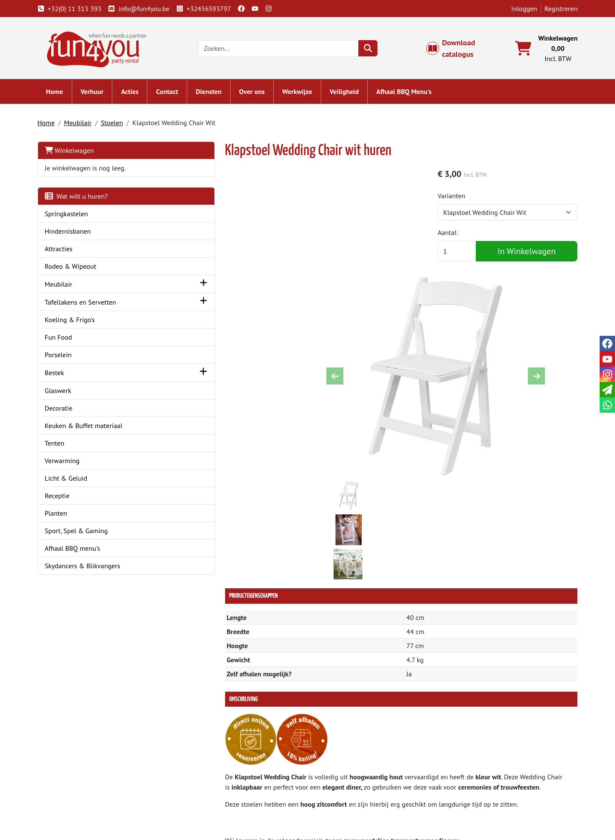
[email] (607, 389)
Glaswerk (62, 392)
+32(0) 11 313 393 (74, 8)
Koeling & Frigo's (74, 321)
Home (58, 94)
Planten (60, 515)
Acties (134, 94)
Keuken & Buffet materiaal (88, 427)
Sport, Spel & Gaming (80, 533)
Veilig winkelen (341, 787)
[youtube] (259, 8)
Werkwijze (301, 94)
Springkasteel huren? (215, 787)
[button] (156, 286)
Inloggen (520, 8)
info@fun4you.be (143, 8)
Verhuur (96, 94)
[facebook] (245, 8)
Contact (172, 94)
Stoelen (116, 124)
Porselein (62, 356)
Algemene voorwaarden (354, 777)
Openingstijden (477, 787)
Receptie (61, 497)
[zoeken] (373, 49)
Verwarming (66, 462)
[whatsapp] (607, 405)
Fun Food (62, 339)
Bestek (58, 374)
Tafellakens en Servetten (84, 304)
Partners (196, 777)
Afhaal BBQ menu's (77, 550)
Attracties (63, 251)
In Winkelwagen (530, 254)
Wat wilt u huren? (80, 198)
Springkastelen (71, 215)
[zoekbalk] (284, 49)
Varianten (462, 199)
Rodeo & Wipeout (75, 268)
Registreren (556, 8)
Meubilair (82, 124)
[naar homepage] (101, 48)
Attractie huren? (207, 808)
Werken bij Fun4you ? (350, 808)
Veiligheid (348, 94)
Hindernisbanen (72, 233)
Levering (331, 767)
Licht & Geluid (70, 480)
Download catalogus (455, 49)
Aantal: (458, 236)
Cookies (466, 797)
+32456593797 (208, 8)
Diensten (213, 94)
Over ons (256, 94)
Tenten (59, 445)
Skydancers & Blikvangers (87, 568)
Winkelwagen (73, 152)
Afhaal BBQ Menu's (408, 94)
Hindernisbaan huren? (216, 797)
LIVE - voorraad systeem (354, 797)
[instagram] (272, 8)
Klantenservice (476, 767)
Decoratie (63, 410)
